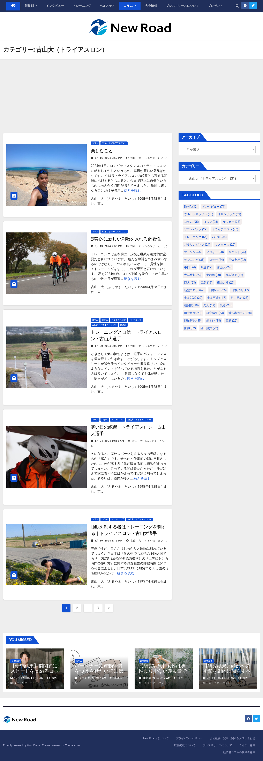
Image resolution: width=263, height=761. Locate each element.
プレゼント (215, 6)
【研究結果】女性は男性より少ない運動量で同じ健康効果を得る (163, 671)
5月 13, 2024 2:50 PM (108, 246)
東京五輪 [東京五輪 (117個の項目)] (216, 297)
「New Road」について (155, 738)
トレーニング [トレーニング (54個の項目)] (195, 237)
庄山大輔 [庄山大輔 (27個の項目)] (225, 282)
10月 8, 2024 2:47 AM (92, 678)
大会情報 (151, 6)
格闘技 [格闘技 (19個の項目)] (191, 305)
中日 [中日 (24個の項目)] (190, 267)
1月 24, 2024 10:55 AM (109, 440)
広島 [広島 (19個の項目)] (206, 282)
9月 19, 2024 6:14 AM (220, 678)
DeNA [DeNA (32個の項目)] (190, 206)
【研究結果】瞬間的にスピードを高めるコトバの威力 (34, 671)
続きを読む (132, 190)
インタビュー (55, 6)
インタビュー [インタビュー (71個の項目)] (213, 206)
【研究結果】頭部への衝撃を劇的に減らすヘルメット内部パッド (227, 671)
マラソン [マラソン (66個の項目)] (193, 252)
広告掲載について (184, 745)
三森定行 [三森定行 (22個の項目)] (237, 259)
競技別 (31, 6)
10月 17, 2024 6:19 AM (29, 678)
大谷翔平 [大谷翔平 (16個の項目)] (234, 275)
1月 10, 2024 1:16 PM (108, 540)
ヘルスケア (107, 6)
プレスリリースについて (182, 6)
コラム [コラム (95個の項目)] (191, 221)
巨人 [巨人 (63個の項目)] (190, 282)
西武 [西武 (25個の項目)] (231, 320)
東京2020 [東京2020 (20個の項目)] (193, 297)
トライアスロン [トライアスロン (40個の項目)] (225, 229)
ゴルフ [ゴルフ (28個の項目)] (210, 221)
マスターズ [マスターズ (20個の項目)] (225, 244)
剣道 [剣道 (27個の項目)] (206, 267)
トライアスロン (118, 320)
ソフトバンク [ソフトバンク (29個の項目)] (195, 229)
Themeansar (72, 745)
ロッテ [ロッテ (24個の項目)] (216, 259)
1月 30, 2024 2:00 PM (108, 346)
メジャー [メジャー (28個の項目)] (215, 252)
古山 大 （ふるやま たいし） (147, 157)
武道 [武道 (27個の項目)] (226, 305)
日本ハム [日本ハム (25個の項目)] (218, 290)
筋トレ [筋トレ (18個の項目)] (213, 320)
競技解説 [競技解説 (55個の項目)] (193, 320)
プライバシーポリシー (189, 738)
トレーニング (82, 6)
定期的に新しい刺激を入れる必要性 (126, 239)
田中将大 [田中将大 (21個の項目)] (193, 313)
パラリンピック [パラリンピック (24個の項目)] (197, 244)
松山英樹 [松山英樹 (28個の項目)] (239, 297)
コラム (130, 6)
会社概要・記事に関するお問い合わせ (232, 738)
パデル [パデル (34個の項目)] (219, 237)
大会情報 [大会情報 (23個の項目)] (193, 275)
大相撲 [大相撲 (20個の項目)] (213, 275)
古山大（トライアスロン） (114, 143)
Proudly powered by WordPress (22, 745)
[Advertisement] (131, 89)
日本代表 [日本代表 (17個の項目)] (240, 290)
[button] (237, 6)
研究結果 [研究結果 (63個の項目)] (215, 313)
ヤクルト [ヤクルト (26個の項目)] (237, 252)
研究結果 (16, 661)
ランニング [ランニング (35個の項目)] (194, 259)
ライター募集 (247, 745)
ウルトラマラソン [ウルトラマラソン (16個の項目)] (198, 214)
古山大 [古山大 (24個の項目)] (224, 267)
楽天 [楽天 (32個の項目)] (209, 305)
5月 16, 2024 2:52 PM (108, 157)
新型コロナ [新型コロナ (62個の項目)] (194, 290)
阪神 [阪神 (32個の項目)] (190, 328)
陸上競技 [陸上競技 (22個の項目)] (209, 328)
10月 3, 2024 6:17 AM (156, 678)
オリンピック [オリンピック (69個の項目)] (229, 214)
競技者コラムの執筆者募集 (239, 752)
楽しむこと (102, 150)
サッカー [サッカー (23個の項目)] (231, 221)
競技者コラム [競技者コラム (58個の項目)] (240, 313)
